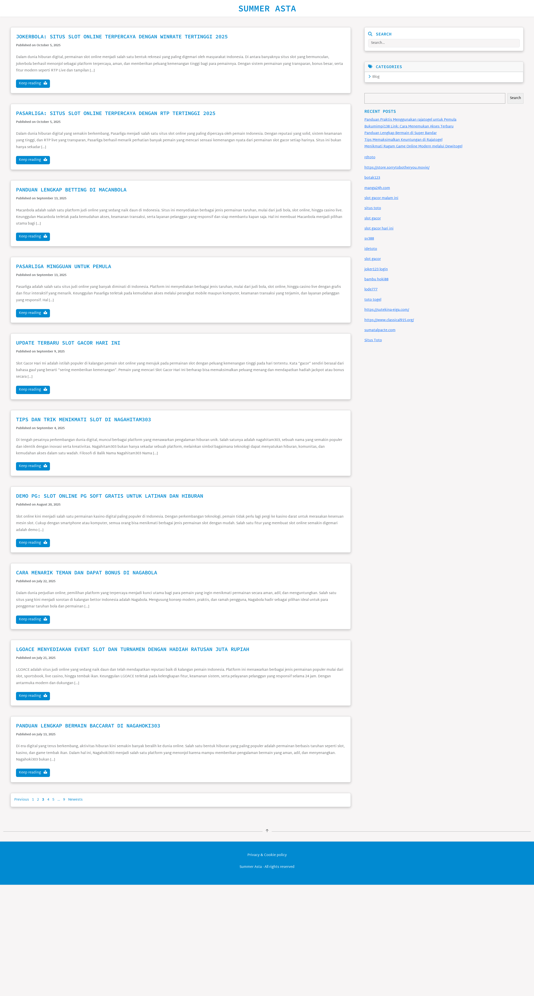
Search (515, 98)
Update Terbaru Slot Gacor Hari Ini (68, 342)
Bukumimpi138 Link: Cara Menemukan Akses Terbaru (409, 127)
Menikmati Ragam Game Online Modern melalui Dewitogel (413, 146)
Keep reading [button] (33, 83)
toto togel (372, 300)
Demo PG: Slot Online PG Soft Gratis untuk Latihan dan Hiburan (109, 495)
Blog (374, 77)
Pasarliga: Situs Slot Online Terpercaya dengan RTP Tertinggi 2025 (115, 113)
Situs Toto (373, 340)
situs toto (372, 208)
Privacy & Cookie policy (267, 855)
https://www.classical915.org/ (389, 320)
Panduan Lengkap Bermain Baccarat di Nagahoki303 (88, 725)
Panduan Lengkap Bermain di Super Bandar (400, 133)
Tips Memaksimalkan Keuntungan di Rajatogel (403, 140)
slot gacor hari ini (379, 229)
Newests (75, 800)
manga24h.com (377, 188)
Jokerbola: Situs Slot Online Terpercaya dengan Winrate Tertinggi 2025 (122, 36)
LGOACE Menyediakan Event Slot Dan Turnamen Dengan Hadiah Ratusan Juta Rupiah (132, 649)
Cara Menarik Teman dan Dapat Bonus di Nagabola (86, 572)
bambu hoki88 (376, 279)
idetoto (370, 249)
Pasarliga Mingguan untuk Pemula (63, 266)
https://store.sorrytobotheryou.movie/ (396, 168)
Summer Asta (267, 8)
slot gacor (372, 219)
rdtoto (369, 157)
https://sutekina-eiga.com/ (386, 310)
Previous (21, 800)
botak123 (372, 178)
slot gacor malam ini (381, 198)
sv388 (369, 239)
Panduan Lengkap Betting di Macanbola (71, 189)
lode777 (371, 290)
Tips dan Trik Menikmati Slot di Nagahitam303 (83, 419)
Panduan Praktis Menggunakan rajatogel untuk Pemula (410, 120)
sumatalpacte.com (380, 330)
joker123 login (376, 269)
